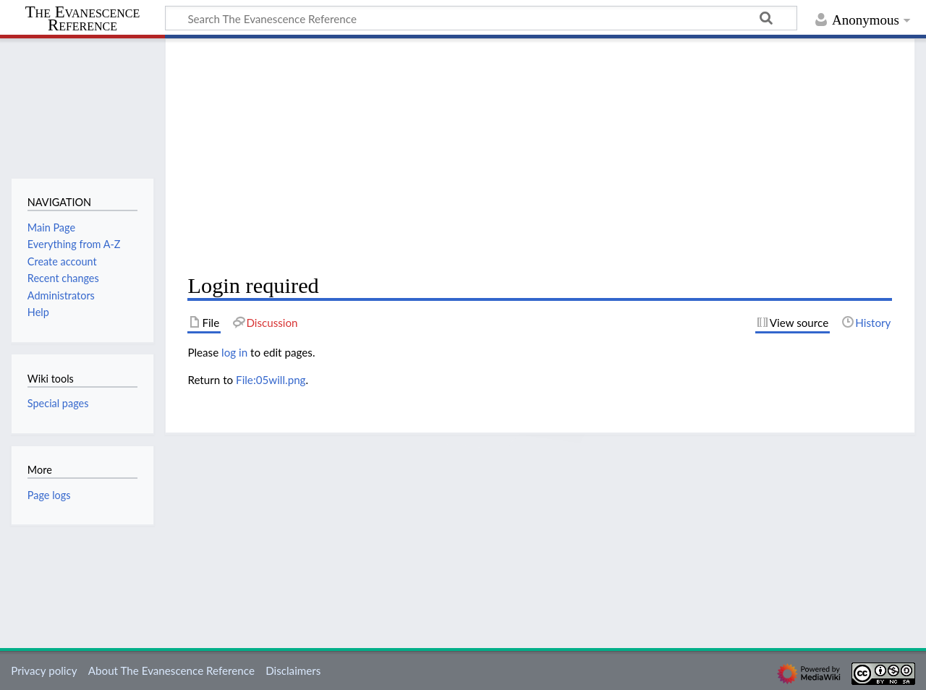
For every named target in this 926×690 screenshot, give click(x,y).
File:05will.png (270, 379)
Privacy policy (44, 670)
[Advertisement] (539, 156)
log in (234, 352)
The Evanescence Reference (82, 19)
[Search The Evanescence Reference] (481, 18)
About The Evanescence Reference (171, 670)
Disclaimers (293, 670)
